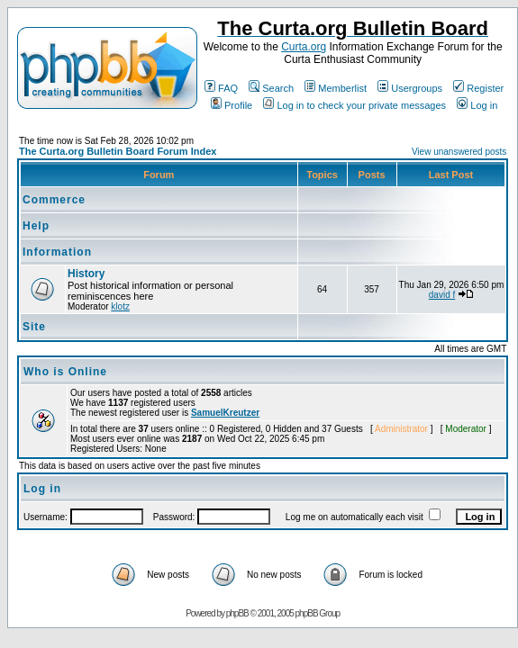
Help (36, 226)
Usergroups (409, 88)
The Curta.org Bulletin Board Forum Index (117, 151)
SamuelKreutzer (225, 413)
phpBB (237, 613)
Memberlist (335, 88)
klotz (120, 306)
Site (34, 326)
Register (478, 88)
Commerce (54, 200)
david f (442, 295)
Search (271, 88)
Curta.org (303, 46)
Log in (477, 105)
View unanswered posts (459, 152)
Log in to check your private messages (354, 105)
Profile (231, 105)
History (86, 273)
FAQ (221, 88)
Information (57, 252)
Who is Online (65, 371)
